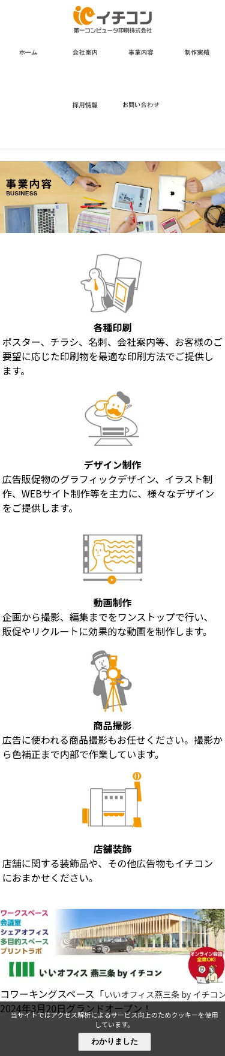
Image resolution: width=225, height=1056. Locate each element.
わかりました (114, 1041)
